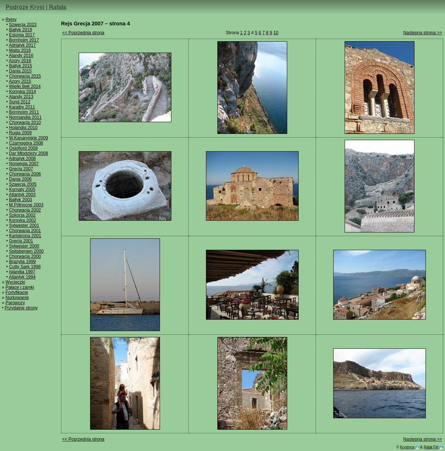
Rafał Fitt (431, 447)
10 (275, 32)
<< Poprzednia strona (83, 32)
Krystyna (407, 447)
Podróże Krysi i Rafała (36, 7)
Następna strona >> (422, 32)
